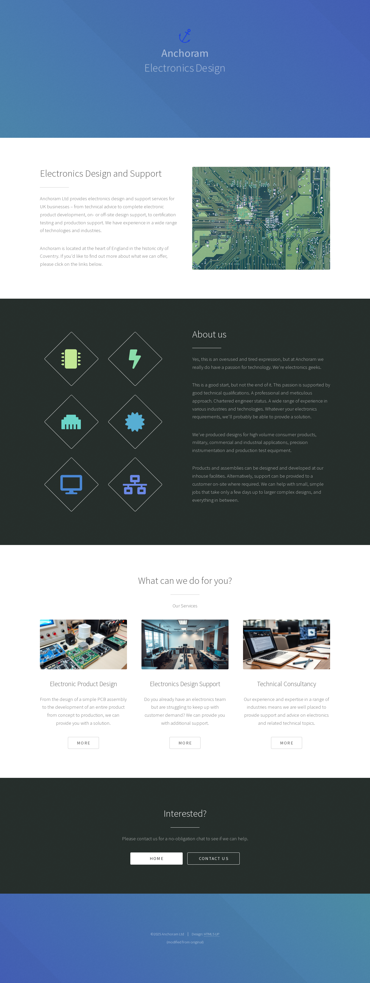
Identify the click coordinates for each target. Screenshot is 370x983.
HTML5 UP (211, 933)
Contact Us (214, 858)
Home (156, 858)
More (83, 743)
